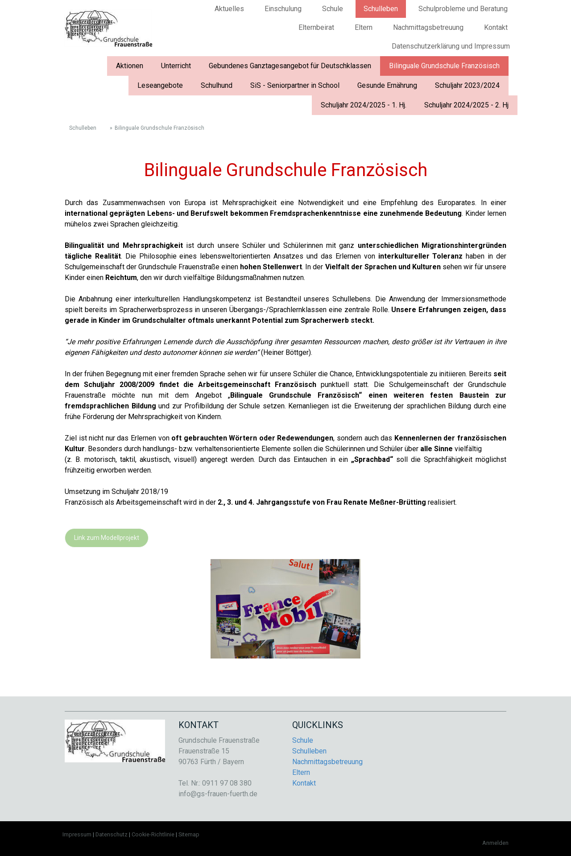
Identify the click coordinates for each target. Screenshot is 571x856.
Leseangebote (160, 85)
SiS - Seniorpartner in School (294, 85)
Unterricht (176, 66)
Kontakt (496, 27)
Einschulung (283, 8)
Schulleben (381, 8)
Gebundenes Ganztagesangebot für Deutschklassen (290, 66)
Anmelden (495, 843)
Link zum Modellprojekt (106, 537)
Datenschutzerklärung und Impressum (451, 46)
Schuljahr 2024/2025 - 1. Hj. (363, 105)
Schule (332, 8)
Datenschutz (111, 834)
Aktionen (129, 66)
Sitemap (188, 834)
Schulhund (216, 85)
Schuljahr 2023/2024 (467, 85)
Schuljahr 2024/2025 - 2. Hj (466, 105)
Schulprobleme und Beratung (463, 8)
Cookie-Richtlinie (153, 834)
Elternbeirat (316, 27)
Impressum (76, 834)
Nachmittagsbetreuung (428, 27)
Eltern (363, 27)
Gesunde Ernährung (387, 85)
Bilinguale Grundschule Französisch (444, 66)
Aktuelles (229, 8)
